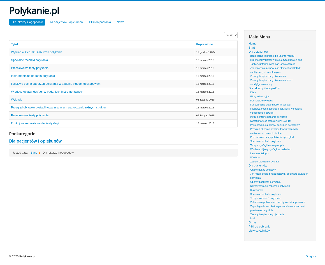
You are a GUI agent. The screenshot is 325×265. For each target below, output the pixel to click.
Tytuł (14, 44)
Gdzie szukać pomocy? (263, 169)
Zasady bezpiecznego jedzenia (267, 214)
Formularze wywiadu (261, 100)
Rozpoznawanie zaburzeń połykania (270, 186)
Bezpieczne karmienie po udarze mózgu (272, 55)
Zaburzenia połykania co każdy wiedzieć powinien (277, 202)
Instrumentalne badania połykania (33, 75)
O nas (253, 222)
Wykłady (16, 99)
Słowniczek (256, 190)
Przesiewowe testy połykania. (30, 115)
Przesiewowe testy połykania (30, 68)
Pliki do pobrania (100, 22)
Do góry (311, 256)
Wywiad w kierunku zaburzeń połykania (36, 52)
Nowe (120, 22)
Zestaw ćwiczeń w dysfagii (264, 161)
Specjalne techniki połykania (29, 60)
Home (253, 43)
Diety (253, 92)
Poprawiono (204, 44)
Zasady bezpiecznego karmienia (268, 76)
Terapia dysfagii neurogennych (267, 145)
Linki (252, 218)
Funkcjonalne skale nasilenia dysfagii (35, 123)
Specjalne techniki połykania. (266, 194)
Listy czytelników (260, 230)
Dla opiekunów (258, 51)
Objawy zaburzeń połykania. (265, 182)
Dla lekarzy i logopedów (27, 22)
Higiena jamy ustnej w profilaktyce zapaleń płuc (276, 60)
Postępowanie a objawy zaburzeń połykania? (275, 125)
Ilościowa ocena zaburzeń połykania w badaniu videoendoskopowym (55, 83)
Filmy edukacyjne (259, 96)
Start (252, 47)
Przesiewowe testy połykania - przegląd (272, 137)
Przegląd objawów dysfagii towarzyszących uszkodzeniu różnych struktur (58, 107)
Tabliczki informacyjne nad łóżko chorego (272, 64)
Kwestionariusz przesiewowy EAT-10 (270, 121)
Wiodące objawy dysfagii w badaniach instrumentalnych (47, 91)
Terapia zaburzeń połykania (265, 198)
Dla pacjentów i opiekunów (66, 22)
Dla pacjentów (258, 165)
